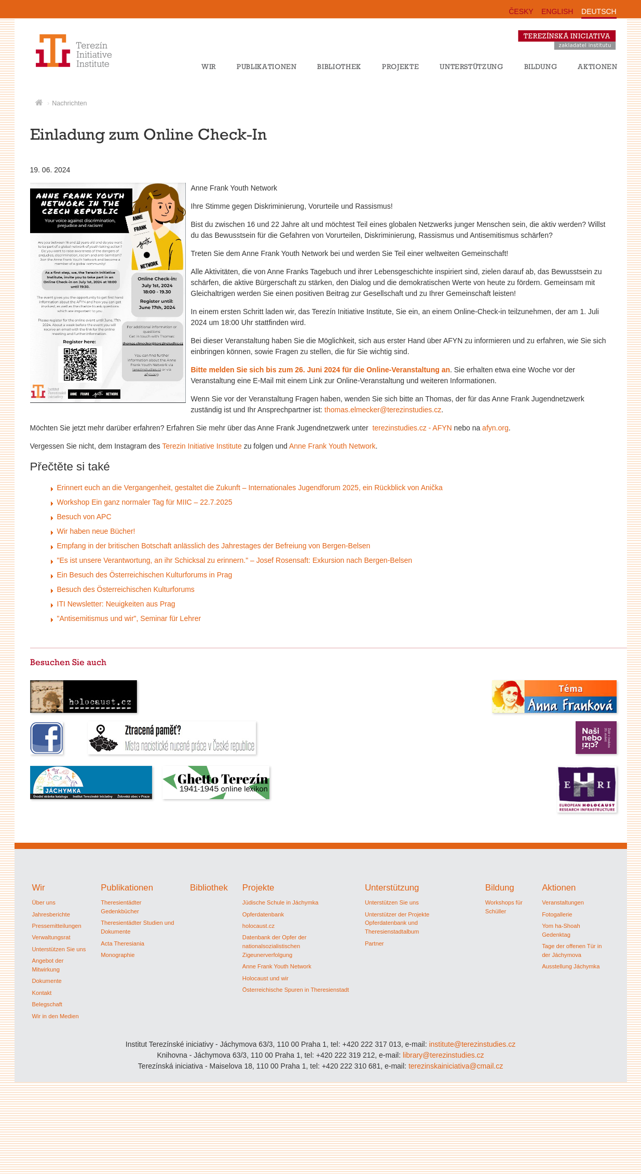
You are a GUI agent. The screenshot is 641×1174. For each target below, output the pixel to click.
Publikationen (267, 66)
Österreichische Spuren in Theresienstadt (295, 990)
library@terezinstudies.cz (443, 1055)
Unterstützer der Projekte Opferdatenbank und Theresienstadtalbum (397, 923)
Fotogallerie (557, 914)
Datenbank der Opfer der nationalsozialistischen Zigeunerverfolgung (274, 946)
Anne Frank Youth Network (332, 446)
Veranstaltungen (563, 902)
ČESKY (521, 11)
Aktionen (597, 66)
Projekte (400, 66)
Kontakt (42, 993)
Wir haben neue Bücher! (96, 531)
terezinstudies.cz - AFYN (412, 428)
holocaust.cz (258, 926)
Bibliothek (339, 66)
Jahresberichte (51, 914)
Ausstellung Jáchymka (570, 966)
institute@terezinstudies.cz (472, 1044)
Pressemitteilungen (56, 926)
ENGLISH (557, 11)
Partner (374, 943)
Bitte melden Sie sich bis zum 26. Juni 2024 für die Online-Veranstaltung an (320, 370)
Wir (208, 66)
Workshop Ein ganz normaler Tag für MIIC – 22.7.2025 (145, 502)
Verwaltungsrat (51, 937)
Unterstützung (471, 66)
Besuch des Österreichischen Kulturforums (126, 589)
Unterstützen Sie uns (59, 949)
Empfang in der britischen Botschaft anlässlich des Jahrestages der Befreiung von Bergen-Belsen (214, 546)
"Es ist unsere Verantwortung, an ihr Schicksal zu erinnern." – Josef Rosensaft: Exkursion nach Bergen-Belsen (235, 560)
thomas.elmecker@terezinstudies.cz (382, 410)
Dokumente (47, 981)
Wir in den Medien (55, 1016)
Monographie (117, 955)
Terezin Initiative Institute (202, 446)
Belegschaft (47, 1004)
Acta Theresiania (122, 943)
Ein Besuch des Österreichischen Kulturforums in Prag (145, 575)
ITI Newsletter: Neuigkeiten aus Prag (116, 604)
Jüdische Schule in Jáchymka (280, 902)
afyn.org (495, 428)
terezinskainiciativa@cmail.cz (455, 1066)
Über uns (44, 902)
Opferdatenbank (263, 914)
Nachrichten (69, 103)
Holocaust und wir (265, 978)
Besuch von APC (84, 516)
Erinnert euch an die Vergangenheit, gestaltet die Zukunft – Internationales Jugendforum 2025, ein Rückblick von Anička (250, 487)
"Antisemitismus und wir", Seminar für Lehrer (129, 618)
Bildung (540, 66)
